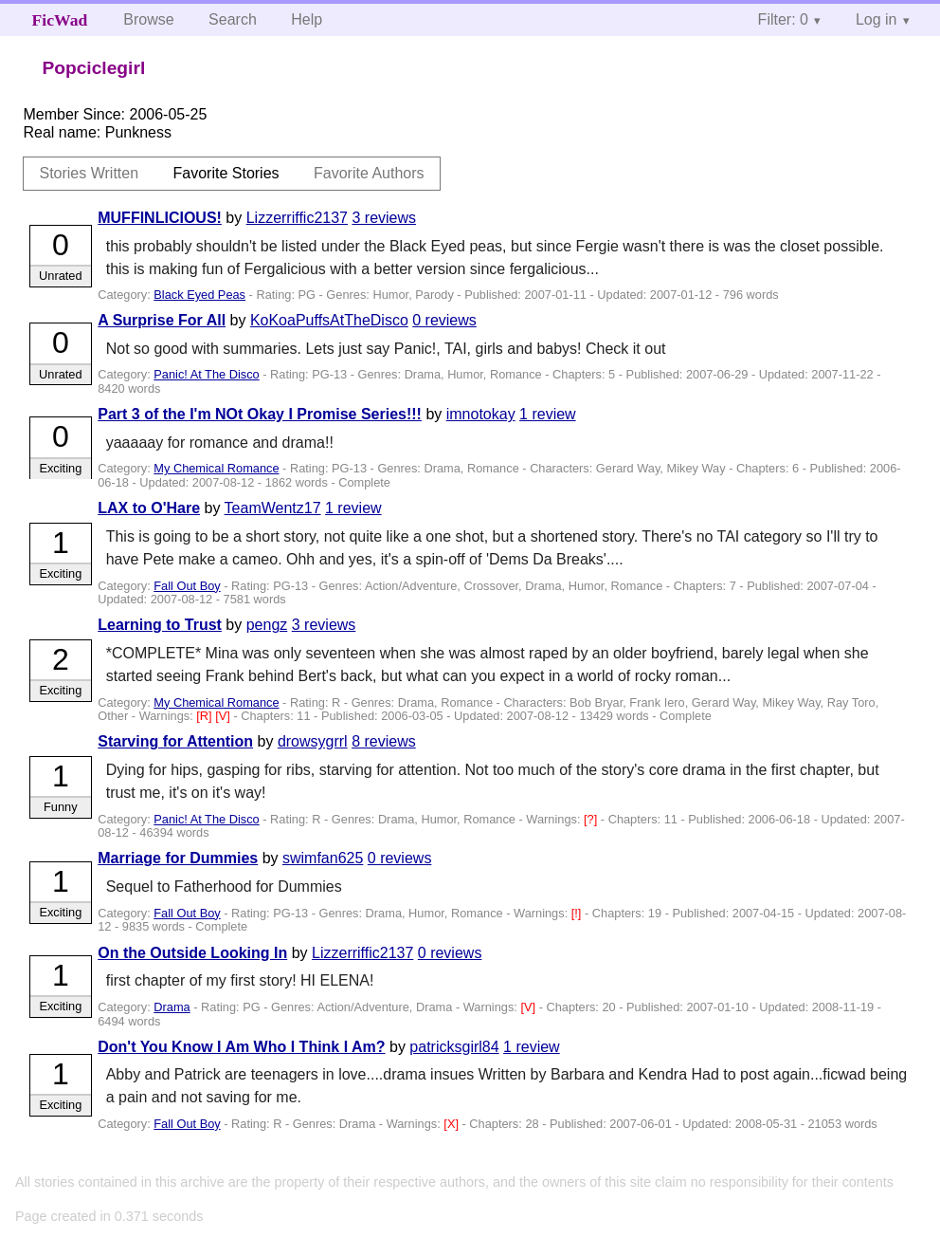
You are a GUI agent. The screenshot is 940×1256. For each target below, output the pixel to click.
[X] (452, 1124)
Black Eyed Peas (199, 294)
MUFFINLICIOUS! (160, 218)
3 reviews (384, 218)
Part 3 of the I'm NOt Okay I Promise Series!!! (260, 414)
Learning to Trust (160, 625)
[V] (224, 716)
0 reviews (444, 320)
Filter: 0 (783, 19)
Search (232, 19)
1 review (547, 414)
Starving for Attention (175, 741)
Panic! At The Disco (206, 374)
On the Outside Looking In (192, 953)
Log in (876, 19)
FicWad (60, 19)
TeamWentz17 (273, 508)
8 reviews (384, 741)
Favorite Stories (226, 173)
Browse (148, 19)
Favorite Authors (369, 173)
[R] (205, 716)
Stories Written (88, 173)
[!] (578, 913)
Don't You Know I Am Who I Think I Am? (241, 1047)
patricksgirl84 (453, 1047)
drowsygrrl (313, 741)
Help (306, 19)
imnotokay (480, 414)
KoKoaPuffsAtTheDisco (329, 320)
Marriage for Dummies (178, 858)
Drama (172, 1007)
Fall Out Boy (187, 586)
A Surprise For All (162, 320)
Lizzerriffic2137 (297, 218)
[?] (592, 819)
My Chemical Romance (216, 468)
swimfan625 (322, 858)
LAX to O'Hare (149, 508)
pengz (267, 625)
